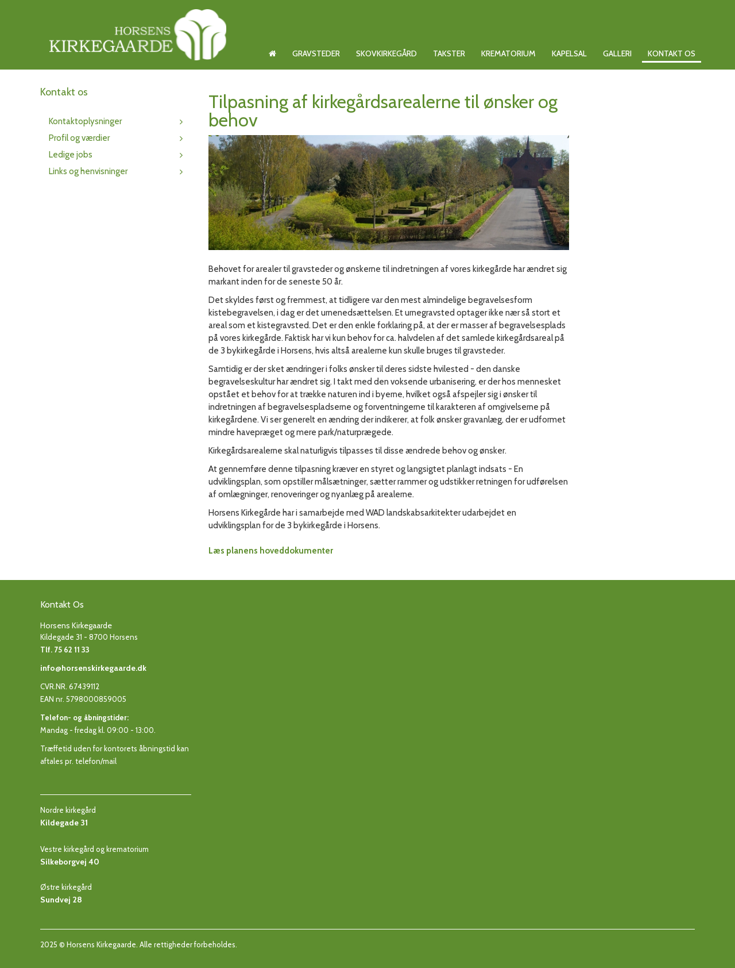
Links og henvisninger (88, 171)
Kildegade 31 (64, 822)
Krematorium (508, 53)
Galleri (617, 53)
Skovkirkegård (386, 53)
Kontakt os (671, 53)
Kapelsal (569, 53)
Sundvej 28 (61, 899)
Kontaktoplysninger (85, 121)
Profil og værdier (79, 138)
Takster (449, 53)
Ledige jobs (70, 154)
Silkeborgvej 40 (69, 861)
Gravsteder (316, 53)
